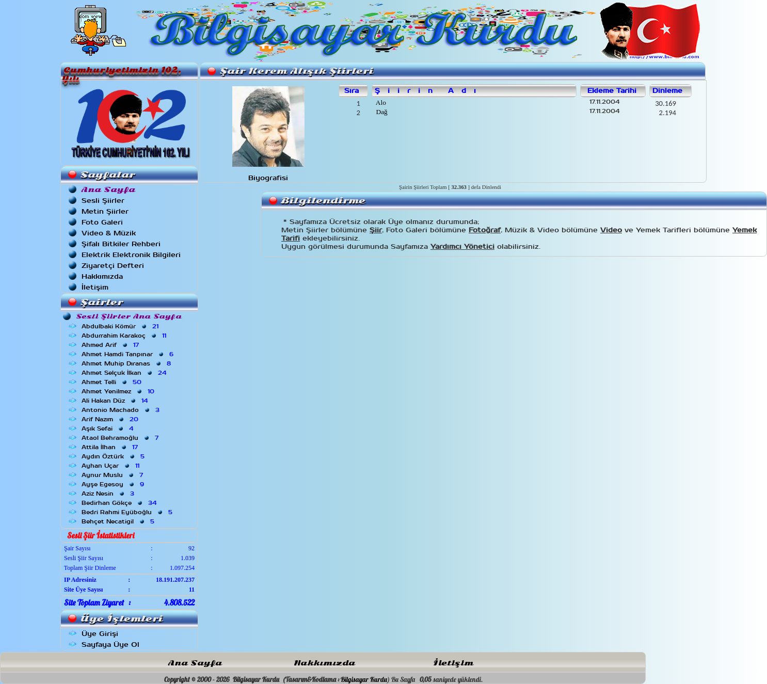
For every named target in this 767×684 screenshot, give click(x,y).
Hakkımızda (102, 276)
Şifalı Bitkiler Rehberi (121, 244)
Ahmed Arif (111, 344)
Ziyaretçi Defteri (113, 265)
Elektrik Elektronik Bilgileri (131, 254)
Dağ (381, 112)
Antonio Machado (122, 409)
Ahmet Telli (112, 382)
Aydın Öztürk (114, 456)
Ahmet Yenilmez (119, 391)
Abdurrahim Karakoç (125, 335)
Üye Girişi (100, 633)
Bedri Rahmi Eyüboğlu (128, 512)
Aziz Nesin (109, 493)
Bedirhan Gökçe (120, 502)
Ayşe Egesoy (114, 484)
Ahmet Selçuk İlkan (125, 372)
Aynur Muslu (113, 475)
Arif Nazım (111, 419)
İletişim (95, 287)
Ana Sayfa (195, 663)
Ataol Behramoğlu (121, 437)
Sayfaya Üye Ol (110, 644)
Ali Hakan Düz (116, 400)
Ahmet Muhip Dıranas (127, 363)
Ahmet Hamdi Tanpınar (128, 354)
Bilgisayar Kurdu (364, 679)
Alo (380, 102)
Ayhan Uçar (111, 465)
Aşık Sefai (108, 428)
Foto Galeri (102, 222)
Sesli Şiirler (103, 200)
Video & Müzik (109, 233)
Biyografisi (268, 177)
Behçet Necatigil (119, 521)
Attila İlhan (111, 447)
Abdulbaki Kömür (121, 326)
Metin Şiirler (105, 211)
